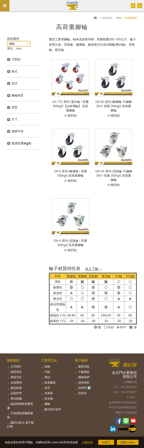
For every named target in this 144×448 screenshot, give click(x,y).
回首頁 (82, 393)
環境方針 (16, 377)
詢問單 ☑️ (84, 388)
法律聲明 (16, 382)
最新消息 (83, 366)
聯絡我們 (83, 377)
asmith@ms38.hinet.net (123, 402)
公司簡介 (16, 366)
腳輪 (118, 18)
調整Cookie (128, 442)
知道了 (106, 442)
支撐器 (48, 393)
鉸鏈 (47, 366)
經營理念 (16, 372)
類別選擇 (13, 39)
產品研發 (16, 388)
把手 (47, 388)
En (139, 6)
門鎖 (47, 372)
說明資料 (83, 382)
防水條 (48, 398)
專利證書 (16, 398)
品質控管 (16, 393)
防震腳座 (50, 382)
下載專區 (83, 372)
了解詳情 (87, 442)
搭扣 (47, 377)
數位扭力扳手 (52, 409)
